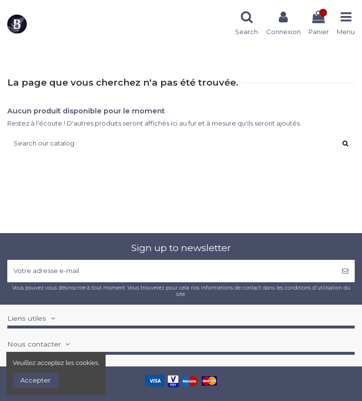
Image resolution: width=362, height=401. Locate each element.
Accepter (35, 380)
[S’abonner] (345, 271)
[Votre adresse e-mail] (171, 271)
